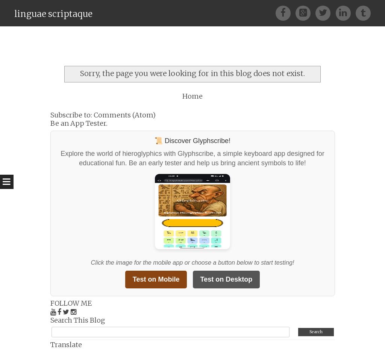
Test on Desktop (226, 279)
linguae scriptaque (53, 13)
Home (192, 96)
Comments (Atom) (125, 115)
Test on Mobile (156, 279)
